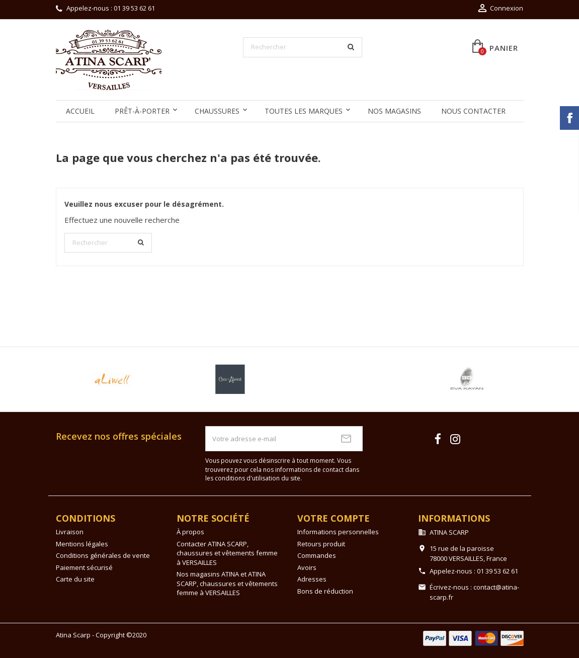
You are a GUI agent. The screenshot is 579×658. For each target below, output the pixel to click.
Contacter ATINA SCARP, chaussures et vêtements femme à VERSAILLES (227, 553)
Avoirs (306, 567)
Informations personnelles (338, 531)
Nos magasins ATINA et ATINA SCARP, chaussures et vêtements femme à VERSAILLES (227, 583)
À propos (190, 531)
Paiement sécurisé (84, 567)
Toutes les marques (304, 111)
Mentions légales (82, 543)
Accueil (80, 111)
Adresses (311, 579)
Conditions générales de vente (103, 555)
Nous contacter (473, 111)
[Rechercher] (303, 47)
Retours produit (321, 543)
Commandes (316, 555)
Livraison (70, 531)
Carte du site (75, 579)
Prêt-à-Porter (142, 111)
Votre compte (333, 518)
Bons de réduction (325, 591)
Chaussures (217, 111)
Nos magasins (394, 111)
